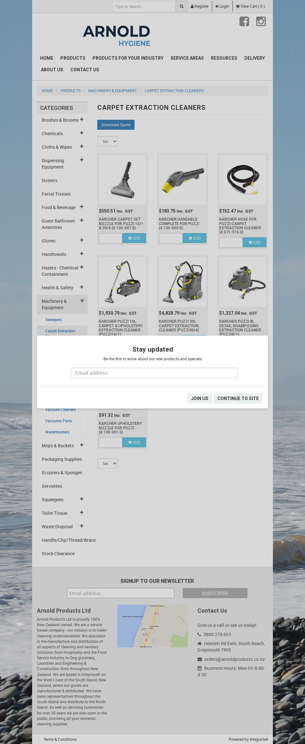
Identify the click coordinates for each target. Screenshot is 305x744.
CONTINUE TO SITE (238, 398)
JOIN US (199, 398)
